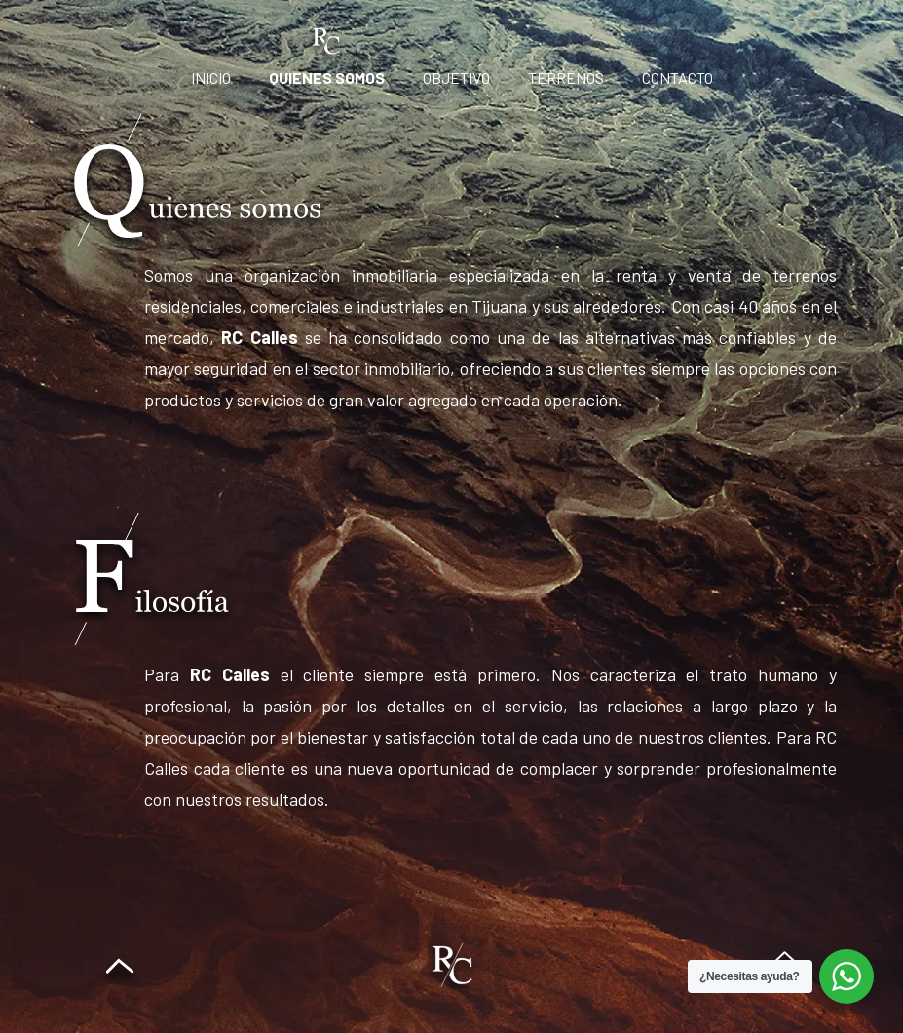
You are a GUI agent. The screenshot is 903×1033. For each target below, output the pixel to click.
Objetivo (456, 77)
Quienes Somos (327, 77)
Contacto (677, 77)
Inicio (211, 77)
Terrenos (566, 77)
